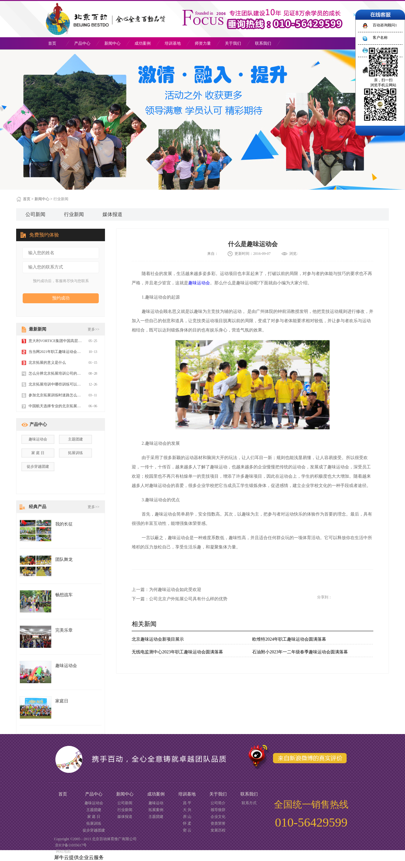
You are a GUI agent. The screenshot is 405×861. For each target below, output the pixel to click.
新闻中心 (41, 199)
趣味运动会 (199, 283)
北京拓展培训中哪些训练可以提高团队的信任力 (68, 384)
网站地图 (62, 851)
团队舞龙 (64, 559)
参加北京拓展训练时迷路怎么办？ (56, 395)
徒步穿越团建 (38, 466)
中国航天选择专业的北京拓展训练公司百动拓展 (68, 406)
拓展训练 (75, 453)
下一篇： (179, 599)
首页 (52, 43)
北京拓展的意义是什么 (47, 362)
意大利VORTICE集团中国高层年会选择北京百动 (68, 341)
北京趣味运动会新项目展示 (158, 639)
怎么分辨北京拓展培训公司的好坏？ (58, 373)
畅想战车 (64, 595)
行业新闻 (60, 199)
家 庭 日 (37, 453)
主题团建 (75, 439)
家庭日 (61, 701)
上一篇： (166, 589)
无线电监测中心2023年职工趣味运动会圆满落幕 (177, 652)
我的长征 (64, 524)
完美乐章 (64, 630)
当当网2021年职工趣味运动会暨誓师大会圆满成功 (70, 351)
